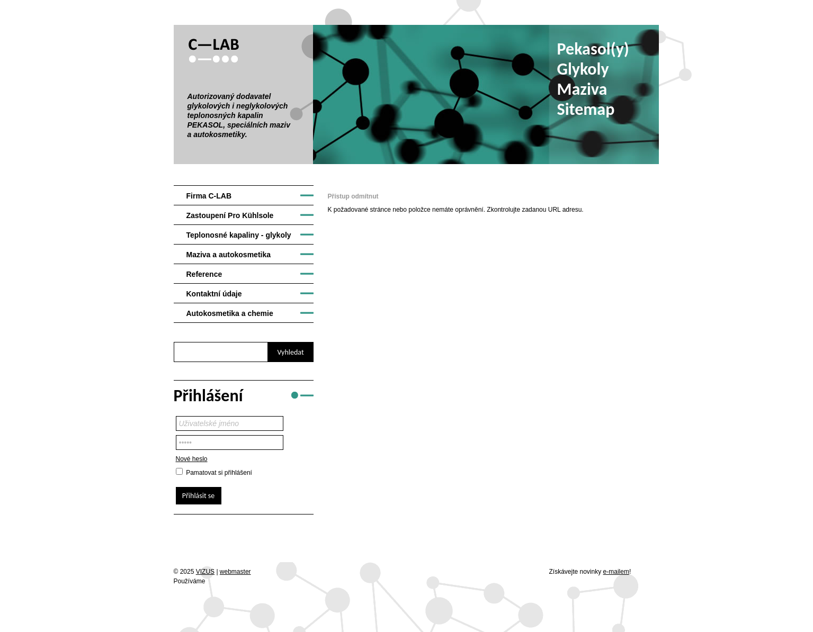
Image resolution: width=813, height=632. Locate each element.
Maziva (582, 89)
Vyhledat (290, 352)
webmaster (235, 571)
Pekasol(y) (593, 49)
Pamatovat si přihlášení (219, 472)
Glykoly (583, 69)
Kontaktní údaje (214, 294)
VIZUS (205, 571)
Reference (204, 274)
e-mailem (616, 571)
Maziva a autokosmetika (228, 254)
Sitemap (586, 109)
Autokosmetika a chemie (229, 313)
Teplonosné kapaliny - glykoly (238, 235)
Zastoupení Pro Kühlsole (230, 215)
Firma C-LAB (209, 196)
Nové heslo (192, 459)
